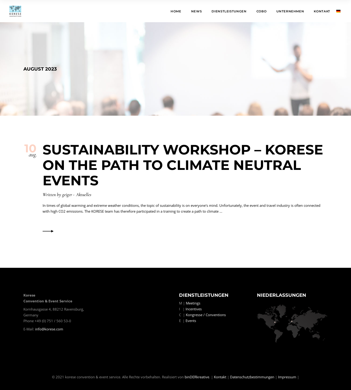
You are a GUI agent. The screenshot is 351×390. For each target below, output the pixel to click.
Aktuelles (83, 194)
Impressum (287, 377)
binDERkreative (197, 377)
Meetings (193, 303)
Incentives (194, 309)
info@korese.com (49, 329)
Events (191, 320)
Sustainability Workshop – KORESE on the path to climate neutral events (183, 165)
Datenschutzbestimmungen (252, 377)
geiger (67, 194)
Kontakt (220, 377)
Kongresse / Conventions (206, 314)
